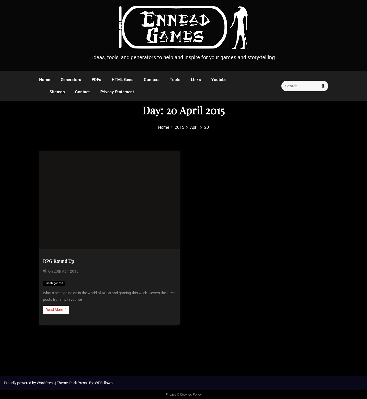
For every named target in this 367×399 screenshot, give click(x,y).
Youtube (219, 79)
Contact (82, 92)
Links (196, 79)
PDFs (96, 79)
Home (44, 79)
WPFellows (104, 383)
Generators (71, 79)
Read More (56, 310)
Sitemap (57, 92)
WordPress (46, 383)
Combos (151, 79)
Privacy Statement (117, 92)
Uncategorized (54, 283)
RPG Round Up (58, 261)
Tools (175, 79)
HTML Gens (123, 79)
